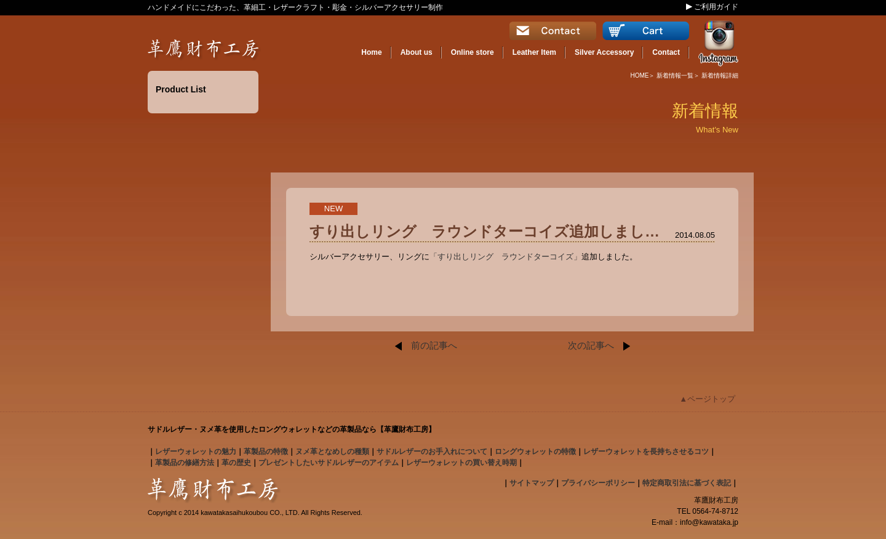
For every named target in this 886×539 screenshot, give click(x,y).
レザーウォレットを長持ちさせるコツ (646, 451)
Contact (666, 52)
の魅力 (195, 451)
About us (417, 52)
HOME (639, 75)
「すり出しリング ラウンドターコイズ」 (505, 256)
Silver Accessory (604, 52)
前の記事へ (426, 345)
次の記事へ (599, 345)
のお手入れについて (432, 451)
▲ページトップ (707, 398)
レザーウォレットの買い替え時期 (461, 462)
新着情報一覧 (675, 75)
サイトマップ (531, 483)
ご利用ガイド (716, 6)
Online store (472, 52)
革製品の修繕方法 (184, 462)
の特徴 (266, 451)
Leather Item (534, 52)
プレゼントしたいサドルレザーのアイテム (328, 462)
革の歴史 (236, 462)
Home (371, 52)
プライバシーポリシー (598, 483)
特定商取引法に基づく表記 (686, 483)
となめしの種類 (332, 451)
